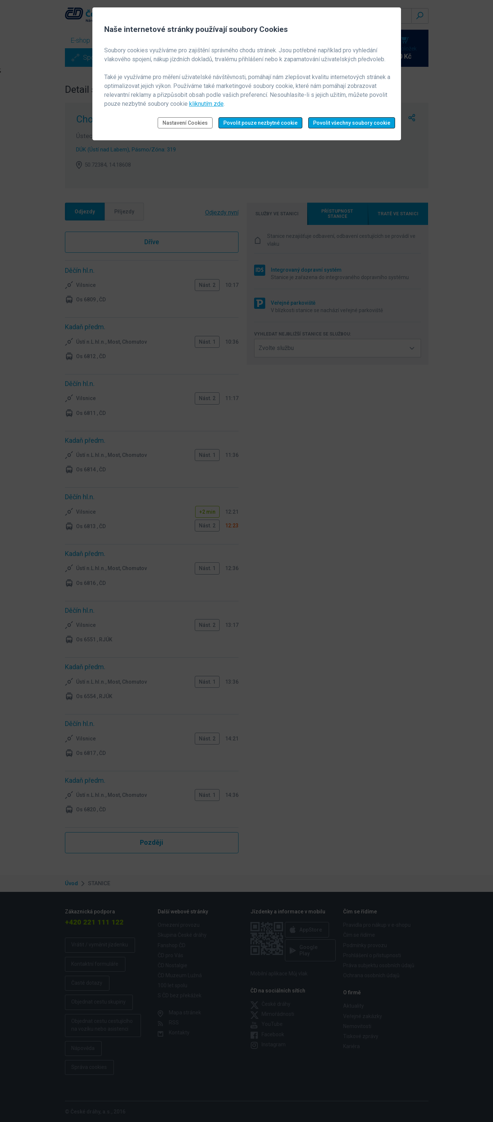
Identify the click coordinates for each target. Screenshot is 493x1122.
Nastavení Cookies (185, 123)
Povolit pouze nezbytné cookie (260, 123)
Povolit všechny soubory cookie (351, 123)
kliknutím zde (206, 103)
